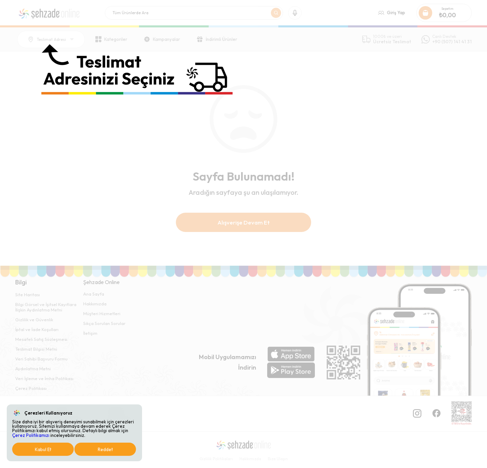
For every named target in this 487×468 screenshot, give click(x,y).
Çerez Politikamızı (30, 435)
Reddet (105, 449)
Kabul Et (43, 449)
